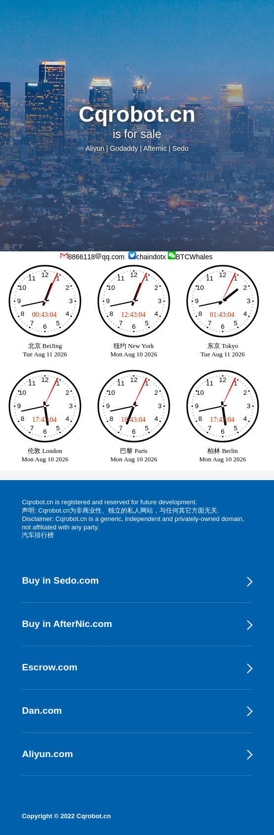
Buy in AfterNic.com (67, 624)
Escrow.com (49, 667)
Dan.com (42, 710)
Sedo (180, 148)
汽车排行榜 (38, 535)
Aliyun (94, 148)
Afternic (154, 148)
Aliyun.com (47, 754)
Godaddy (124, 148)
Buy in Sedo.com (60, 580)
